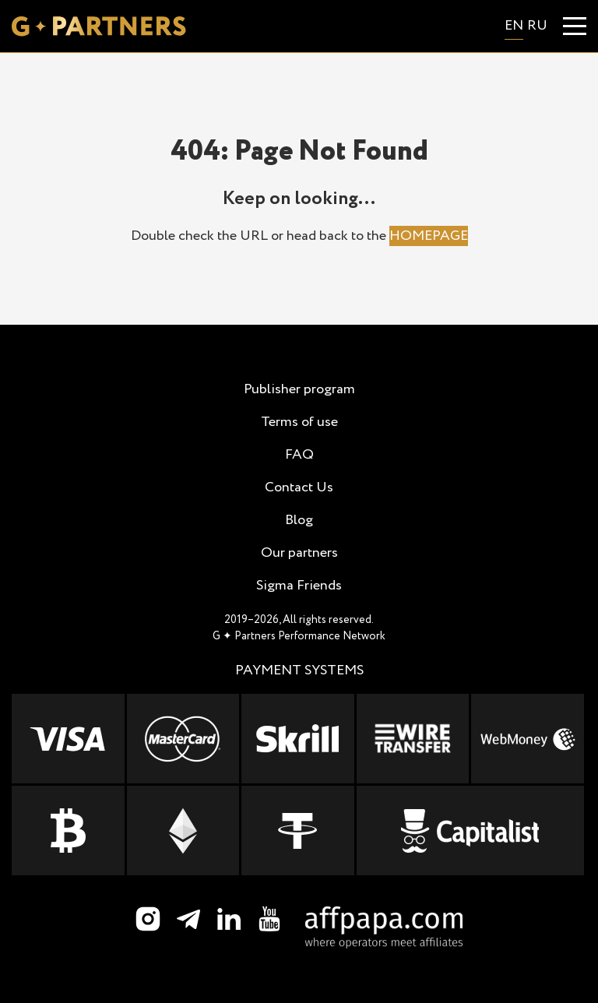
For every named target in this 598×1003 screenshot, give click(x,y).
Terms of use (299, 422)
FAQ (299, 455)
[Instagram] (147, 918)
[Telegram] (188, 918)
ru (537, 26)
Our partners (299, 553)
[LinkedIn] (228, 918)
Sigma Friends (299, 585)
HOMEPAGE (428, 236)
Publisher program (299, 389)
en (514, 26)
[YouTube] (269, 918)
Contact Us (299, 487)
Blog (299, 520)
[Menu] (574, 26)
